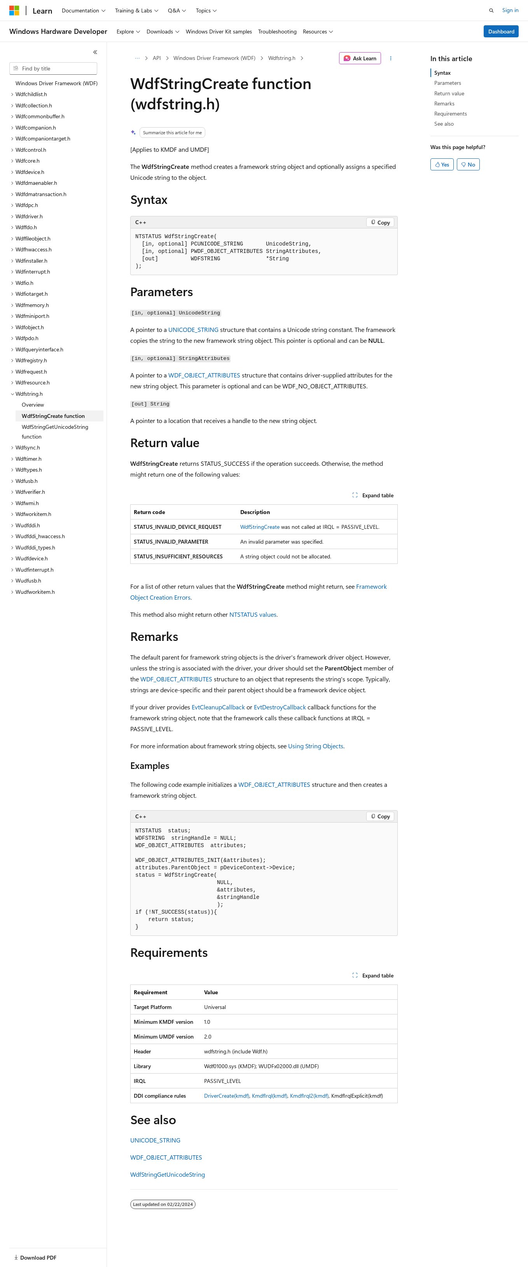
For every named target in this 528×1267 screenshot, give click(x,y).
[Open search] (491, 11)
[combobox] (53, 68)
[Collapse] (95, 52)
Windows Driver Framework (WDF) (214, 57)
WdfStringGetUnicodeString (167, 1174)
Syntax (442, 72)
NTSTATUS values (252, 614)
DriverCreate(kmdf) (226, 1095)
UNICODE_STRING (193, 329)
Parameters (447, 82)
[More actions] (391, 58)
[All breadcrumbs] (137, 58)
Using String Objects (315, 746)
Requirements (450, 113)
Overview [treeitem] (33, 404)
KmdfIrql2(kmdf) (309, 1095)
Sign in (510, 10)
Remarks (444, 103)
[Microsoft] (14, 10)
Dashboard (501, 31)
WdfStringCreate (260, 526)
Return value (449, 93)
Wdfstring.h (281, 57)
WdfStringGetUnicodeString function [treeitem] (55, 431)
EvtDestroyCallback (280, 707)
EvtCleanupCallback (218, 707)
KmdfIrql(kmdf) (269, 1095)
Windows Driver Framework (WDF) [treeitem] (57, 83)
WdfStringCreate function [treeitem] (53, 415)
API (157, 57)
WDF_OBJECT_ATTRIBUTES (204, 375)
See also (444, 123)
